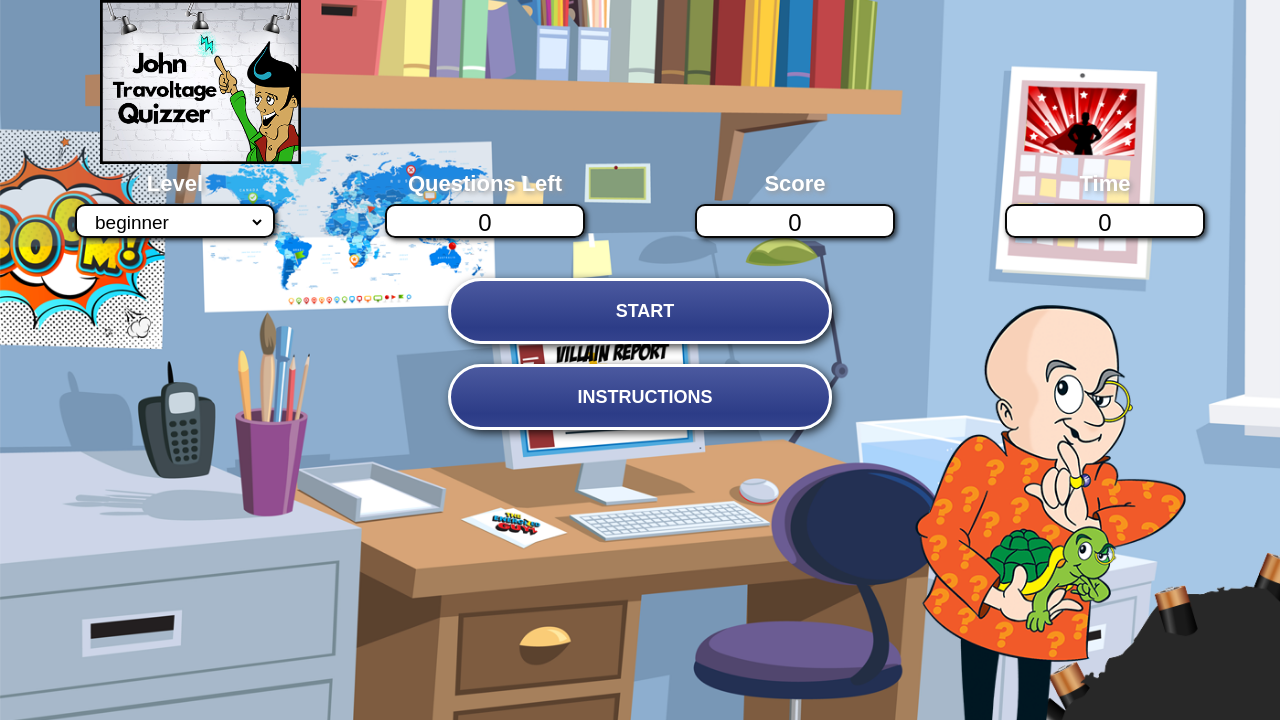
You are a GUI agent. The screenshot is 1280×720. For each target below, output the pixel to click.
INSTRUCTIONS (644, 397)
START (645, 311)
